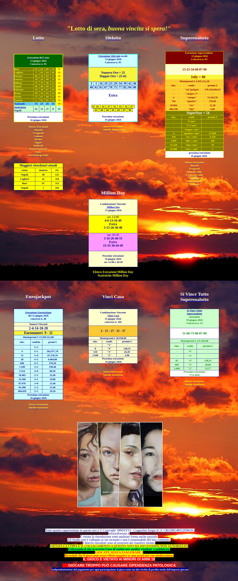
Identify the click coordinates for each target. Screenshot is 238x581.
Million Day (113, 207)
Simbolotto (20, 107)
